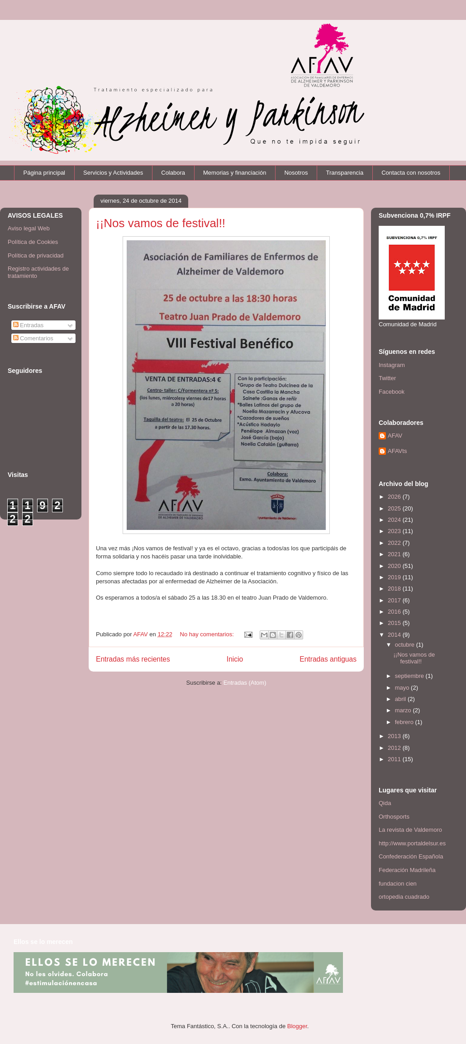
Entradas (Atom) (244, 682)
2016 (395, 611)
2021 (395, 554)
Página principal (45, 172)
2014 (395, 634)
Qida (385, 803)
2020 (395, 566)
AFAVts (397, 451)
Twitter (387, 378)
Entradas (28, 325)
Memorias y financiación (234, 172)
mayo (403, 687)
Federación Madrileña (407, 870)
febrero (405, 722)
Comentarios (33, 338)
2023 (395, 531)
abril (401, 699)
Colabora (173, 172)
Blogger (297, 1026)
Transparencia (345, 172)
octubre (405, 644)
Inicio (235, 659)
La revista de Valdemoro (410, 829)
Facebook (391, 391)
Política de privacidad (36, 255)
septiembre (410, 675)
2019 (395, 577)
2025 (395, 508)
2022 (395, 542)
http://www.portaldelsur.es (412, 843)
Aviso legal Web (29, 228)
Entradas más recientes (133, 659)
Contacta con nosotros (410, 172)
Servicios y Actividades (113, 172)
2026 (395, 496)
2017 (395, 600)
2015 (395, 623)
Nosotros (296, 172)
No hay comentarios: (208, 634)
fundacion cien (398, 883)
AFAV (395, 435)
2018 (395, 588)
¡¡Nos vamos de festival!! (160, 223)
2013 (395, 736)
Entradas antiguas (328, 659)
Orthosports (394, 816)
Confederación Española (411, 856)
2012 (395, 747)
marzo (404, 710)
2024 (395, 519)
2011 (395, 759)
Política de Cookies (33, 241)
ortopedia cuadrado (404, 896)
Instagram (392, 365)
